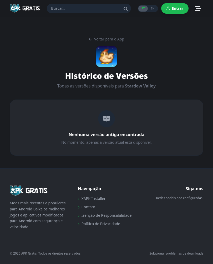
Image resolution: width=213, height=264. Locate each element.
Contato (86, 206)
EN (152, 8)
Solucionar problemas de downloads (176, 253)
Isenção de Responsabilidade (105, 215)
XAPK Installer (92, 198)
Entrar (174, 8)
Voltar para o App (106, 39)
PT (143, 8)
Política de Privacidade (99, 223)
